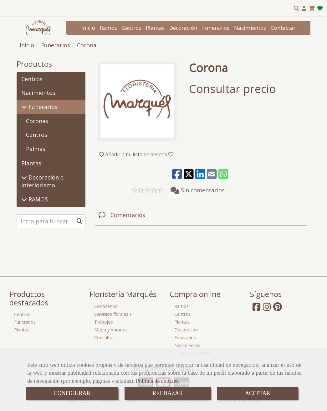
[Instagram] (267, 308)
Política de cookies (157, 381)
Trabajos (103, 322)
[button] (304, 8)
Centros (131, 27)
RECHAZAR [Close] (167, 393)
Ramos (108, 27)
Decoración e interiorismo (42, 181)
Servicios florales (113, 314)
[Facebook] (256, 308)
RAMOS (37, 199)
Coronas (37, 121)
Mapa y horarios (111, 330)
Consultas (104, 338)
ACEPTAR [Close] (257, 393)
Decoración (183, 27)
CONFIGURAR (72, 393)
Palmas (35, 149)
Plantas (155, 27)
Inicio (88, 27)
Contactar (283, 27)
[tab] (201, 215)
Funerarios (215, 27)
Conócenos (105, 306)
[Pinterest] (277, 308)
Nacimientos (250, 27)
